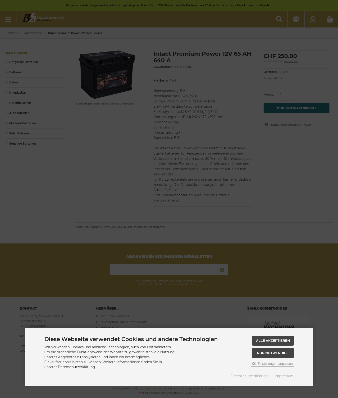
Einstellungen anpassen (272, 364)
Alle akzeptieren (273, 341)
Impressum (284, 376)
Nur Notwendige (273, 353)
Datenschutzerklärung (249, 376)
